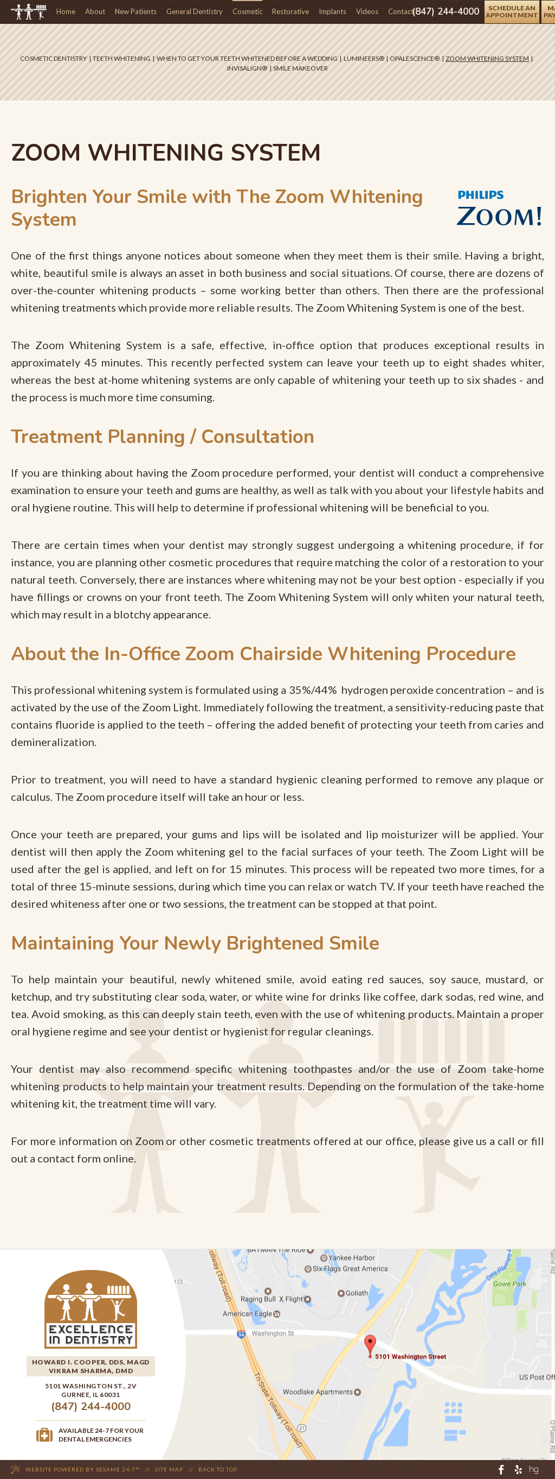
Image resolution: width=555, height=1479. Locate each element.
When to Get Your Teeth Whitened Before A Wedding (247, 58)
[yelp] (518, 1469)
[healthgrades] (534, 1469)
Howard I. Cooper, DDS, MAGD (91, 1362)
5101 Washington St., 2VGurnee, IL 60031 (91, 1390)
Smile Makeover (300, 68)
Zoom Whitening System (487, 58)
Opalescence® (415, 58)
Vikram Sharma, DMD (91, 1371)
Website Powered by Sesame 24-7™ (82, 1469)
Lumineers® (364, 58)
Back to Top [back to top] (217, 1469)
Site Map (169, 1469)
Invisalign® (247, 68)
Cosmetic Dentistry (53, 58)
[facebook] (501, 1469)
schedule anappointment (512, 11)
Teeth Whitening (122, 58)
